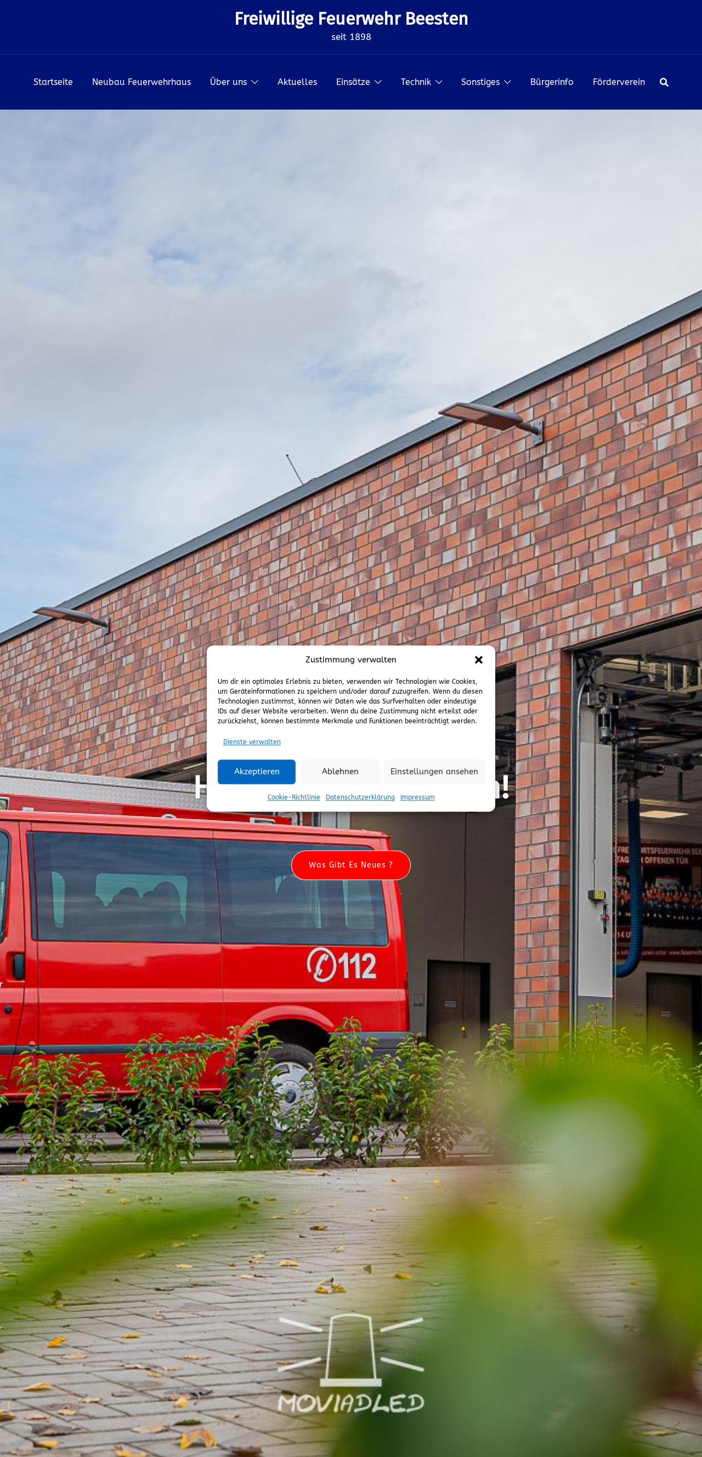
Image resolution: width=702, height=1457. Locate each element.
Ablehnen (340, 771)
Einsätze (353, 82)
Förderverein (619, 82)
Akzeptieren (257, 771)
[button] (478, 659)
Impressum (417, 797)
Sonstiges (480, 82)
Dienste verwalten (252, 742)
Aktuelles (297, 82)
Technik (416, 82)
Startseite (53, 82)
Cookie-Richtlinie (294, 797)
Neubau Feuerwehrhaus (141, 82)
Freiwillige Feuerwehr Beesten (351, 18)
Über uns (228, 82)
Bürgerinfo (552, 82)
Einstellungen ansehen (434, 771)
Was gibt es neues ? (351, 865)
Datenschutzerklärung (360, 797)
